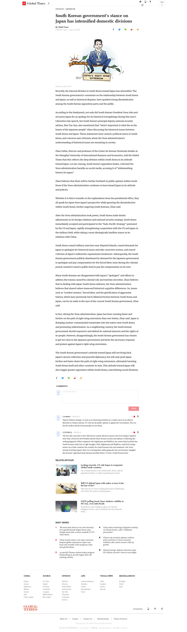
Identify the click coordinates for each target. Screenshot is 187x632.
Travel (83, 592)
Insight (45, 584)
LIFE (83, 576)
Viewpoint (65, 594)
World (121, 584)
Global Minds (66, 587)
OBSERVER (70, 9)
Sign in (162, 3)
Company (46, 592)
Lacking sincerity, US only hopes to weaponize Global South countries (102, 466)
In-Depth (122, 581)
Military (26, 589)
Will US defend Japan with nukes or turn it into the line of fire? (102, 484)
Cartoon (64, 600)
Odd (25, 594)
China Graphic (29, 597)
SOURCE (46, 576)
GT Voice (46, 581)
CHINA (27, 576)
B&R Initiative (48, 594)
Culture (83, 587)
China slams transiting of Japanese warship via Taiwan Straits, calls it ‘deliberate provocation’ (120, 529)
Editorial (65, 581)
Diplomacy (27, 587)
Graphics (103, 584)
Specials (103, 589)
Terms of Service (120, 619)
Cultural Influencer (87, 581)
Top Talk (65, 592)
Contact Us (87, 619)
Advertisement (103, 619)
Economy (46, 587)
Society (26, 584)
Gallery (102, 587)
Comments (46, 589)
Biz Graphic (47, 597)
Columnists (66, 597)
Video (102, 581)
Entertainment (85, 589)
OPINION (59, 9)
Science (26, 592)
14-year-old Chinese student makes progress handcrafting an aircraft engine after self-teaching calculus (77, 554)
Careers (75, 619)
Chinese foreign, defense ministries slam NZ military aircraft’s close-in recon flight (119, 551)
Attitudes (84, 584)
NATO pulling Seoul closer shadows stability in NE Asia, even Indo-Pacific (102, 502)
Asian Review (66, 589)
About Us (63, 619)
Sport (121, 587)
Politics (26, 581)
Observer (65, 584)
